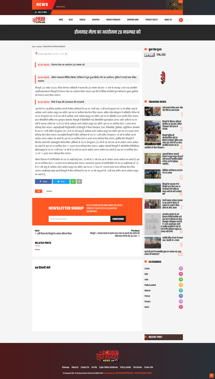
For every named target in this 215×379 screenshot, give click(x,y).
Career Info (148, 367)
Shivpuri (95, 20)
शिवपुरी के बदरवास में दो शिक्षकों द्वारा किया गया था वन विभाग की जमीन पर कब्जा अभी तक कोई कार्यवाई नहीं (172, 189)
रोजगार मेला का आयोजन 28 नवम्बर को (68, 64)
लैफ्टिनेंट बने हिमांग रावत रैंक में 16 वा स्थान (172, 172)
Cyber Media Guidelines (108, 367)
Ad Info (94, 367)
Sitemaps (65, 367)
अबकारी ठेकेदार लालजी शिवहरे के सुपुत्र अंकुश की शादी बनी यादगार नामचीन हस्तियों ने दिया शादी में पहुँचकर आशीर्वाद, (172, 159)
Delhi (146, 274)
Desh (71, 20)
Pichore (147, 296)
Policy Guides (125, 367)
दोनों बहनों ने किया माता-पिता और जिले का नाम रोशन (172, 109)
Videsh (82, 20)
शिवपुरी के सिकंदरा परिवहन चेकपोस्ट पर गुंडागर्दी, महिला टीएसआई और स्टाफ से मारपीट (172, 125)
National (147, 290)
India (146, 280)
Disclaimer (137, 367)
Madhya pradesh (150, 285)
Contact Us (85, 367)
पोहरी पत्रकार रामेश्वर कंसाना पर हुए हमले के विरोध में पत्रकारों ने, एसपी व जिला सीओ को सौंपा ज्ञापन (172, 204)
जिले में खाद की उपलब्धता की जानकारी (67, 102)
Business (49, 191)
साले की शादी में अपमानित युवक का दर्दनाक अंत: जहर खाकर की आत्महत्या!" (163, 253)
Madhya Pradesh (113, 20)
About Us (168, 20)
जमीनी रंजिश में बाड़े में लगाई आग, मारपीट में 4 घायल (172, 239)
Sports (147, 307)
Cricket (147, 269)
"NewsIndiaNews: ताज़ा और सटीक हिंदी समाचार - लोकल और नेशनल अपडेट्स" (127, 373)
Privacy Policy (152, 20)
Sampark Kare (133, 20)
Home (61, 20)
